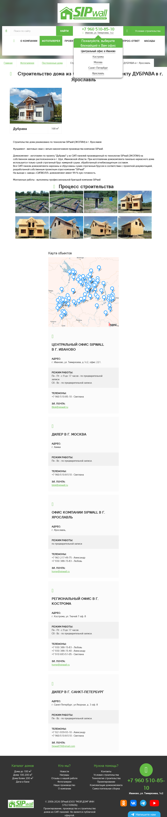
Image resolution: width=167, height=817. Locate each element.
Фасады (149, 40)
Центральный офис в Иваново (98, 51)
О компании (64, 788)
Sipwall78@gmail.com (63, 746)
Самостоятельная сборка (106, 788)
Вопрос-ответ (130, 40)
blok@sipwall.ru (60, 485)
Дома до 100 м (22, 771)
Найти (64, 30)
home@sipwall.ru (61, 571)
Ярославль (98, 73)
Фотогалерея (51, 40)
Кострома (98, 56)
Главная (8, 62)
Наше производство (64, 785)
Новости (64, 771)
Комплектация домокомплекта (106, 785)
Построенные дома (52, 62)
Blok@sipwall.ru (60, 406)
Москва (98, 62)
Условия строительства (145, 31)
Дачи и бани (22, 781)
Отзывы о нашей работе (64, 778)
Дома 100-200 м (22, 774)
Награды (64, 774)
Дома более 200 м (22, 778)
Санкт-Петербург (98, 67)
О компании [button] (28, 40)
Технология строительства (106, 778)
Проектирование (106, 781)
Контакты (106, 771)
